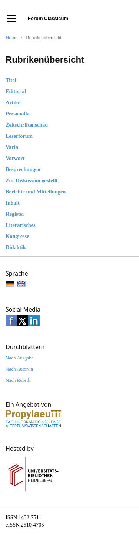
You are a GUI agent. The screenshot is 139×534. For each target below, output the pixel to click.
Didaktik (16, 247)
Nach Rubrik (18, 380)
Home (11, 37)
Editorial (16, 91)
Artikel (14, 102)
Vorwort (15, 158)
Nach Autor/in (19, 369)
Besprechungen (23, 169)
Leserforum (19, 136)
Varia (12, 147)
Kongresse (17, 236)
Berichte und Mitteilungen (36, 192)
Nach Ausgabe (19, 358)
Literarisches (21, 225)
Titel (11, 80)
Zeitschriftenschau (27, 125)
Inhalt (13, 203)
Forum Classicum (48, 18)
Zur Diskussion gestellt (31, 180)
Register (15, 214)
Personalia (18, 114)
